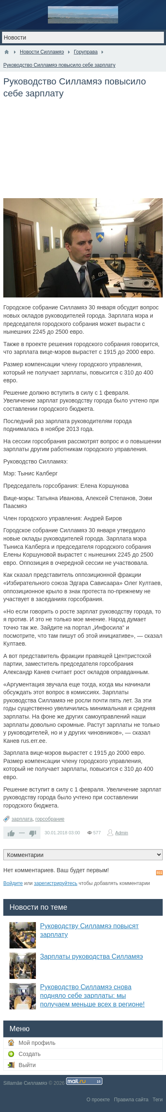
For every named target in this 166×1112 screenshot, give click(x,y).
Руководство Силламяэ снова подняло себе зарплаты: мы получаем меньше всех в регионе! (92, 995)
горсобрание (50, 819)
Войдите (13, 883)
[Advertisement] (83, 153)
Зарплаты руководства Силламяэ (91, 956)
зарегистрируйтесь (55, 883)
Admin (121, 832)
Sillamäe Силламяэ (25, 1083)
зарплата (22, 819)
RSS (159, 872)
